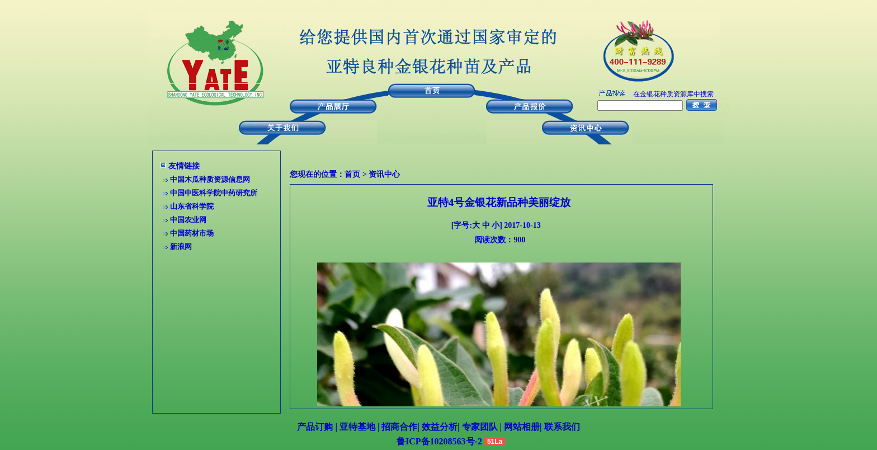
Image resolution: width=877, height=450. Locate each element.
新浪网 (181, 246)
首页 (352, 174)
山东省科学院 (192, 206)
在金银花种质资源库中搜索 (673, 94)
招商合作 (398, 427)
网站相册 (522, 427)
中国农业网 (188, 219)
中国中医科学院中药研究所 (213, 193)
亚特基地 (356, 427)
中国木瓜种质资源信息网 (210, 179)
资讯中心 (384, 174)
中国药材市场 (192, 233)
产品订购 (315, 427)
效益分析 (440, 427)
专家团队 (481, 427)
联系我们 (561, 427)
